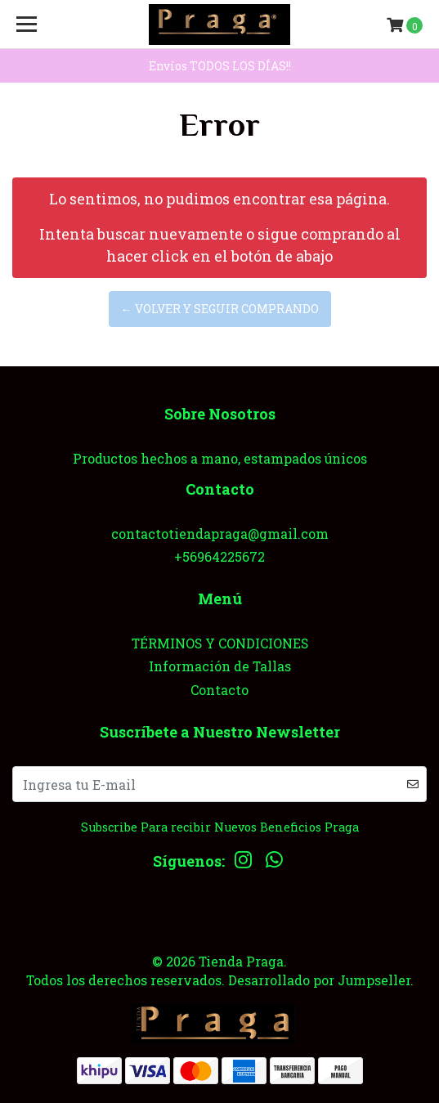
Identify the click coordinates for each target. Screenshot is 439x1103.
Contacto (219, 689)
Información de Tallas (220, 666)
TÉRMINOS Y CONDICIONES (220, 643)
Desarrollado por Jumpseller (319, 980)
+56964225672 (219, 556)
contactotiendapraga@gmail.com (220, 533)
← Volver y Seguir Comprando (220, 308)
